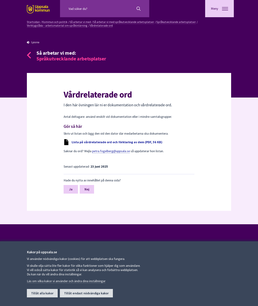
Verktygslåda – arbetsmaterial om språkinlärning (57, 25)
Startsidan (33, 22)
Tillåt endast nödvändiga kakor (86, 293)
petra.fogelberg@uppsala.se (111, 151)
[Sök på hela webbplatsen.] (91, 8)
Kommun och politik (54, 22)
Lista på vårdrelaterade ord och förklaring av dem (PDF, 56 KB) (117, 142)
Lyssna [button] (35, 42)
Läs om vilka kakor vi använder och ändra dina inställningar (66, 281)
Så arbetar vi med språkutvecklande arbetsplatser (123, 22)
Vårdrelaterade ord (101, 25)
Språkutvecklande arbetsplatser (176, 22)
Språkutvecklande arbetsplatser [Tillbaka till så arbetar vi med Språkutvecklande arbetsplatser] (71, 58)
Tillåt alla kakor (42, 293)
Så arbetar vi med (80, 22)
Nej (87, 189)
